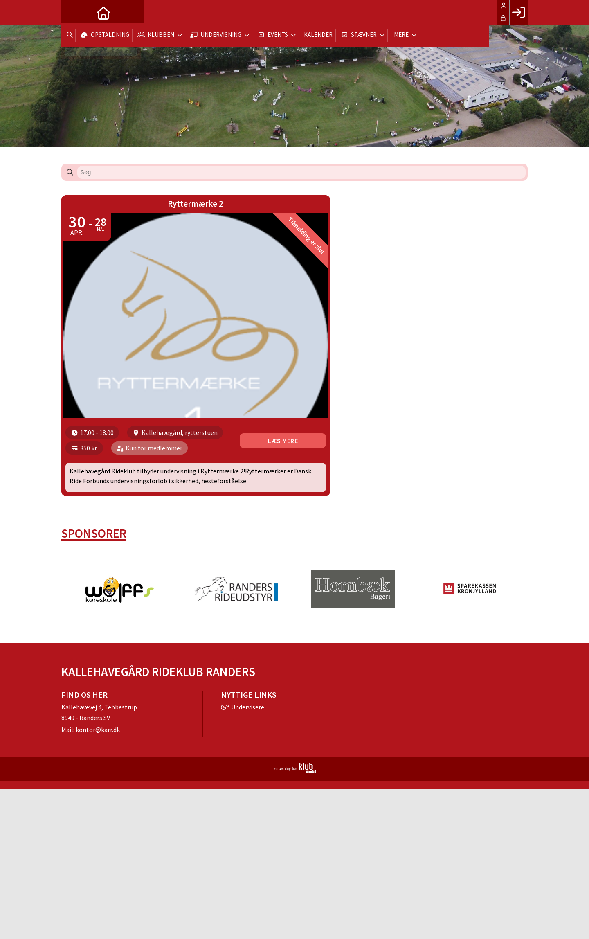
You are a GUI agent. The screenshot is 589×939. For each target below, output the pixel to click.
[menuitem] (73, 12)
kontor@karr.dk (98, 736)
